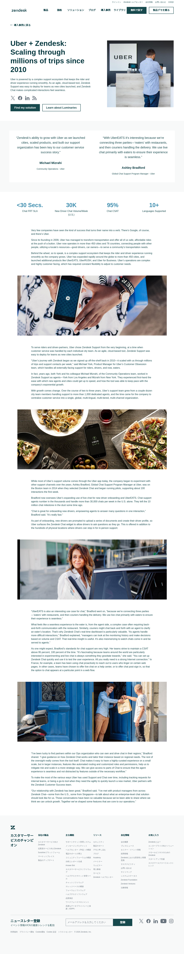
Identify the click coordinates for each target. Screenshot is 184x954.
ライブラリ (120, 10)
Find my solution (25, 108)
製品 (45, 10)
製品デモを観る (161, 10)
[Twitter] (141, 936)
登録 (122, 938)
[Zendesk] (12, 845)
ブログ (92, 10)
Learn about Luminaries (62, 108)
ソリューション (75, 10)
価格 (59, 10)
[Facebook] (148, 936)
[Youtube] (163, 936)
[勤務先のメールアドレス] (89, 938)
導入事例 (105, 10)
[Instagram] (171, 936)
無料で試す (137, 10)
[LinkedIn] (155, 936)
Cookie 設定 (52, 947)
